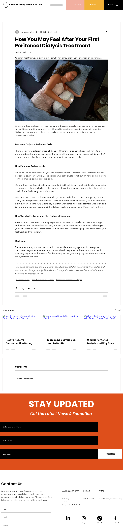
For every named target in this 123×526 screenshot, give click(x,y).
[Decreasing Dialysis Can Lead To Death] (61, 325)
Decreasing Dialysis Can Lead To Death (61, 341)
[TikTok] (99, 518)
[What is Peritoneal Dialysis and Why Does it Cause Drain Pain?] (102, 325)
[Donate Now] (75, 5)
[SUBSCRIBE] (110, 454)
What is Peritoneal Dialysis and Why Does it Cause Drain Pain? (101, 341)
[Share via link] (35, 288)
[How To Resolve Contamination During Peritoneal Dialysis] (21, 325)
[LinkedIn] (68, 522)
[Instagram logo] (83, 518)
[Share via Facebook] (16, 288)
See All (117, 310)
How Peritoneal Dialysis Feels (43, 280)
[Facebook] (115, 522)
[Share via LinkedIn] (28, 288)
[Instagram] (84, 522)
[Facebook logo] (115, 518)
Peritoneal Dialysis (22, 280)
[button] (110, 5)
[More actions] (106, 31)
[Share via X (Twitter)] (22, 288)
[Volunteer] (94, 5)
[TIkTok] (100, 522)
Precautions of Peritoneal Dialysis (69, 280)
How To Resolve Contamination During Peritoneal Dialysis (19, 341)
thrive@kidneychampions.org (110, 499)
